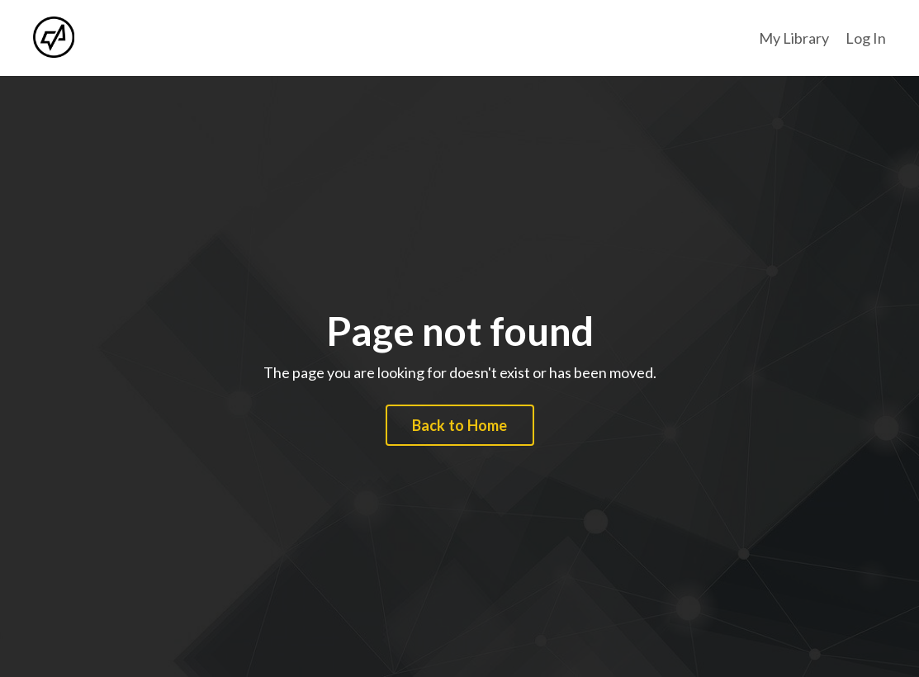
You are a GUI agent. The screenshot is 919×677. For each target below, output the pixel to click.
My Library (794, 38)
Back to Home (460, 425)
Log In (866, 38)
